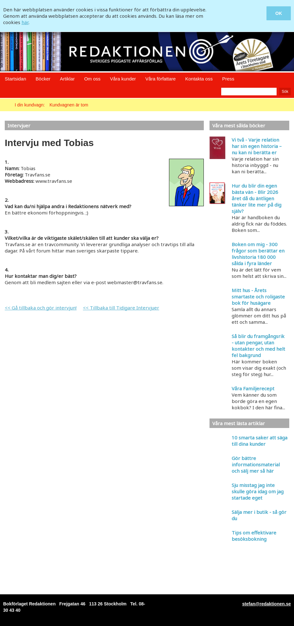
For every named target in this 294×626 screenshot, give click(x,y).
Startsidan (15, 78)
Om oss (92, 78)
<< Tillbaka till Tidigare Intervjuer (121, 307)
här (25, 22)
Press (228, 78)
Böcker (43, 78)
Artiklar (67, 78)
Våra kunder (123, 78)
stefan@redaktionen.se (266, 603)
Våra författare (160, 78)
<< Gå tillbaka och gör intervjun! (41, 307)
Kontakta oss (199, 78)
